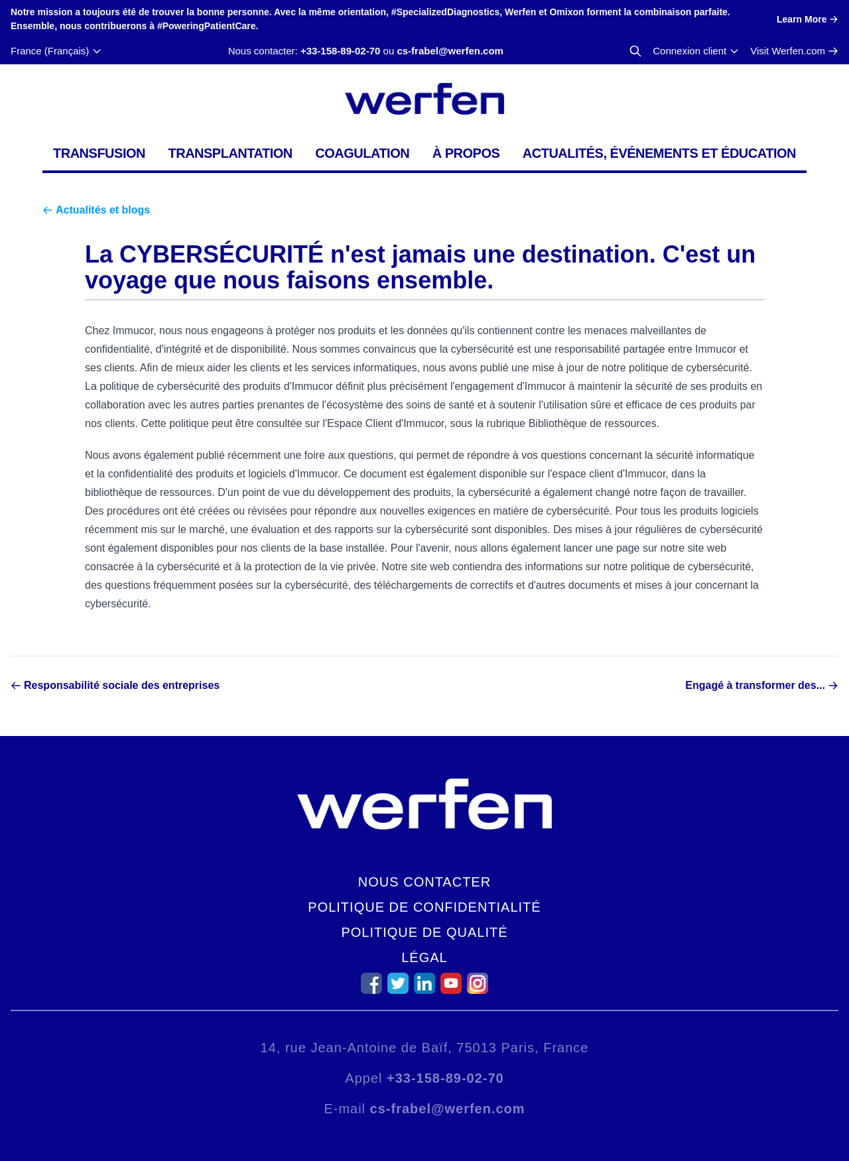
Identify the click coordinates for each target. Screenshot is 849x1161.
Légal (424, 957)
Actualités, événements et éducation (659, 153)
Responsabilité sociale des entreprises (122, 685)
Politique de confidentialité (424, 907)
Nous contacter (424, 882)
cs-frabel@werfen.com (450, 50)
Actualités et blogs (103, 209)
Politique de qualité (424, 932)
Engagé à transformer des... (755, 685)
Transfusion (99, 153)
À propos (466, 153)
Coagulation (362, 153)
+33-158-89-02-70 (340, 50)
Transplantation (230, 153)
